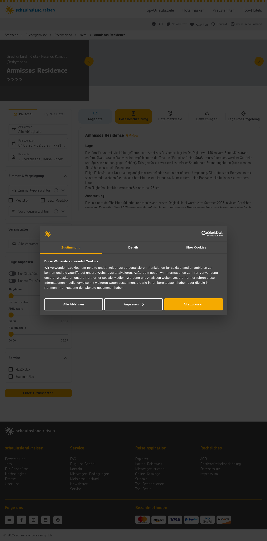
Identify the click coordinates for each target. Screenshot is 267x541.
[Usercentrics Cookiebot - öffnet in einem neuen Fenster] (204, 234)
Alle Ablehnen (73, 304)
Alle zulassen (193, 304)
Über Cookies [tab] (196, 247)
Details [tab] (133, 247)
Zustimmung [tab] (71, 247)
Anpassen (134, 304)
